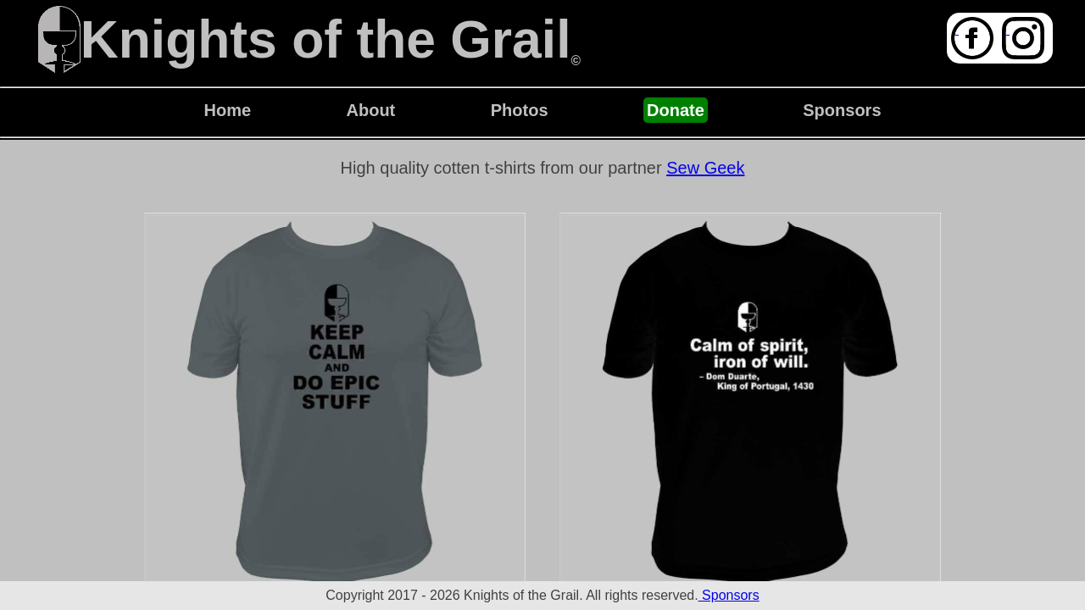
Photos (519, 110)
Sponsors (842, 110)
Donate (675, 110)
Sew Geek (705, 167)
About (371, 110)
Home (227, 110)
